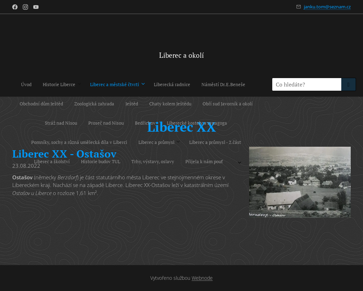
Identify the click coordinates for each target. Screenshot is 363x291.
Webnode (202, 278)
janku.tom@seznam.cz (327, 7)
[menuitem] (11, 84)
